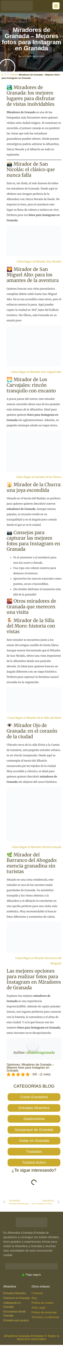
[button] (56, 6)
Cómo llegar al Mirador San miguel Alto (36, 372)
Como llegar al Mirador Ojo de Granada (36, 847)
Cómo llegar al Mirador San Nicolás (39, 261)
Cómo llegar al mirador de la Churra (38, 477)
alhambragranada (40, 1052)
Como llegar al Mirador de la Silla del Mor (33, 717)
